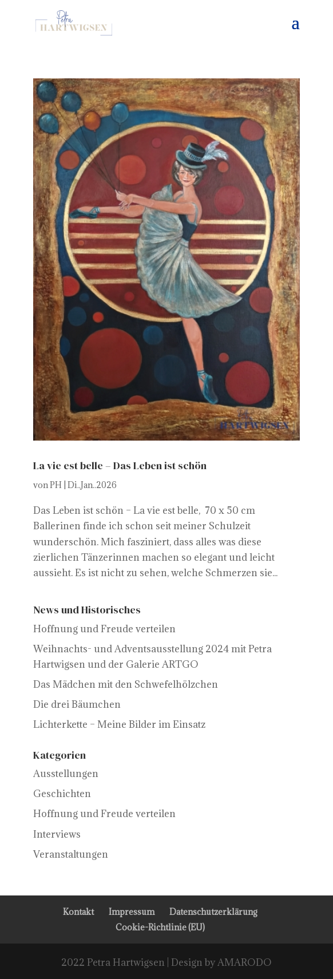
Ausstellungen (65, 773)
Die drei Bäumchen (77, 704)
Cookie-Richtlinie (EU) (160, 927)
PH (56, 484)
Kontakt (78, 911)
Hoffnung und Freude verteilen (104, 629)
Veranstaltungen (70, 854)
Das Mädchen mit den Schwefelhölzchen (125, 684)
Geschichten (62, 793)
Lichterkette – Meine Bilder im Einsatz (119, 724)
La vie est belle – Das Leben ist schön (120, 465)
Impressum (131, 911)
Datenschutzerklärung (213, 911)
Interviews (57, 834)
